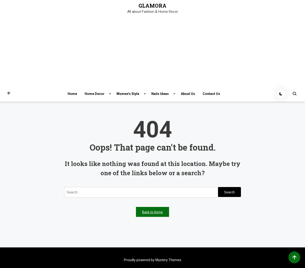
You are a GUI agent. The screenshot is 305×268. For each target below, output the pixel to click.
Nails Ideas (160, 94)
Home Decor (95, 94)
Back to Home (152, 212)
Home (72, 94)
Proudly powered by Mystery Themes (152, 260)
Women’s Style (128, 94)
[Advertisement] (152, 50)
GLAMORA (152, 5)
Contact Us (211, 94)
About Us (188, 94)
